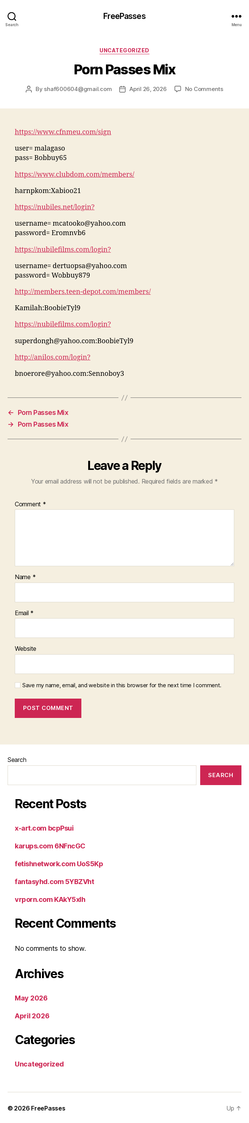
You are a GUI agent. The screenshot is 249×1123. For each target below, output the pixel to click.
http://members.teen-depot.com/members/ (83, 291)
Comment (30, 504)
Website (25, 649)
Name (25, 577)
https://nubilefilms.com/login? (63, 249)
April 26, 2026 (148, 89)
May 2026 (31, 998)
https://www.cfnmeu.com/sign (63, 132)
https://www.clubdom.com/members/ (74, 174)
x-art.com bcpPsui (44, 828)
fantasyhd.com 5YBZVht (54, 882)
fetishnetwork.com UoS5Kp (59, 864)
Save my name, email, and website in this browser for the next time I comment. (121, 685)
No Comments (204, 89)
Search (17, 759)
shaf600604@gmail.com (78, 89)
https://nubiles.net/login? (55, 207)
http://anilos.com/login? (52, 357)
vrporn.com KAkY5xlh (50, 899)
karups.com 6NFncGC (50, 846)
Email (24, 613)
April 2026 (32, 1016)
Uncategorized (124, 50)
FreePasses (124, 16)
